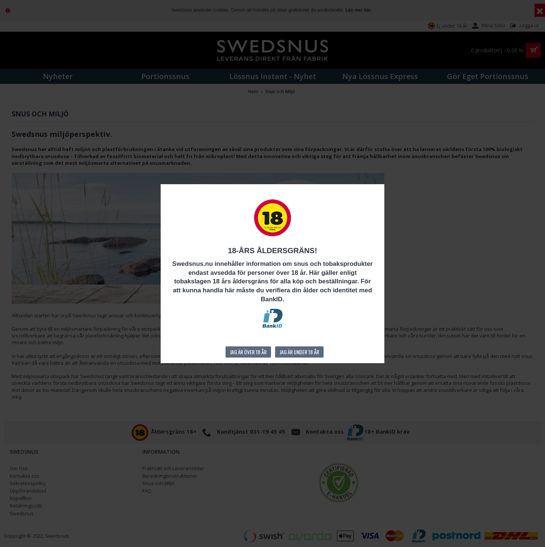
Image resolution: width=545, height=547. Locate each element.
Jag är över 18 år (248, 352)
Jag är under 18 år (299, 352)
